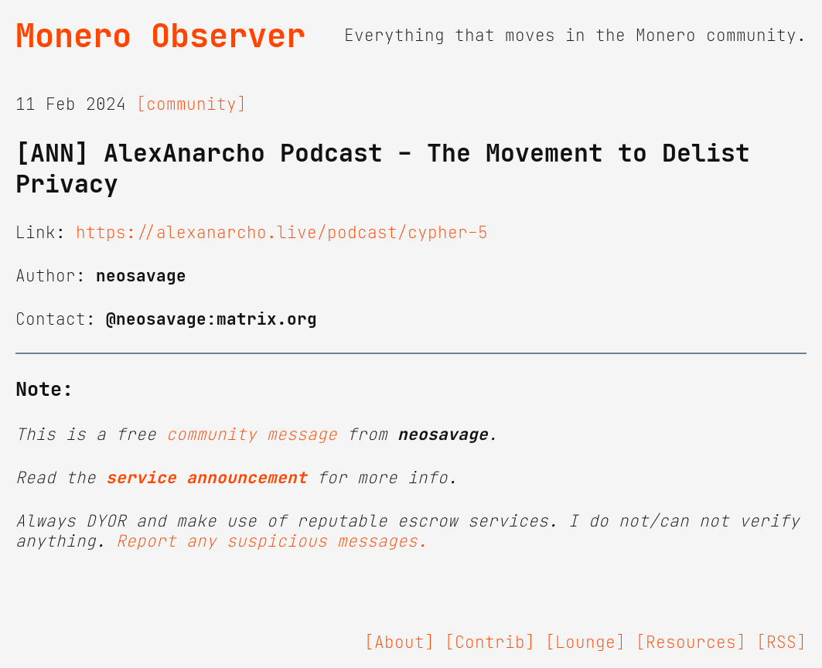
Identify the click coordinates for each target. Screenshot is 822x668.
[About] (399, 642)
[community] (191, 104)
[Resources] (691, 642)
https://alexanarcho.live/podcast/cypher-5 (282, 233)
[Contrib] (490, 642)
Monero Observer (160, 35)
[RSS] (781, 642)
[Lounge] (585, 642)
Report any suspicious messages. (272, 541)
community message (251, 434)
